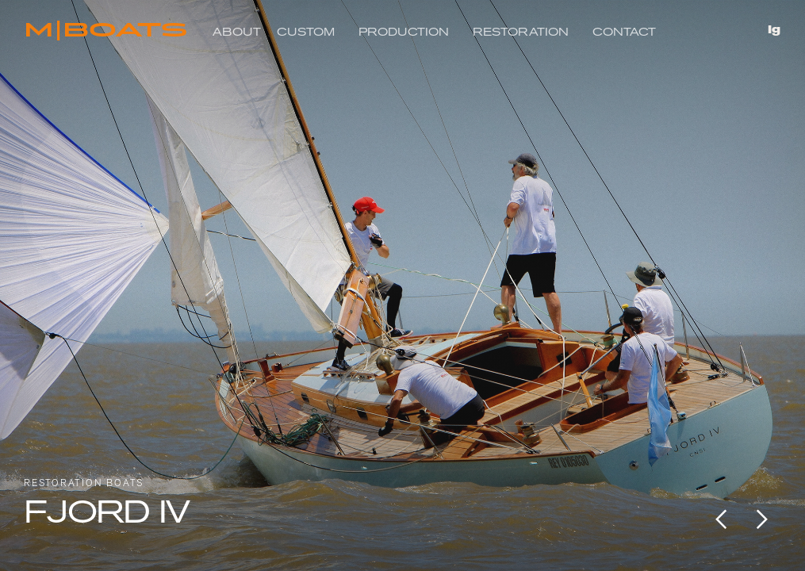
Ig (774, 29)
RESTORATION (521, 31)
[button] (722, 519)
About (237, 31)
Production (403, 31)
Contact (624, 31)
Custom (306, 31)
